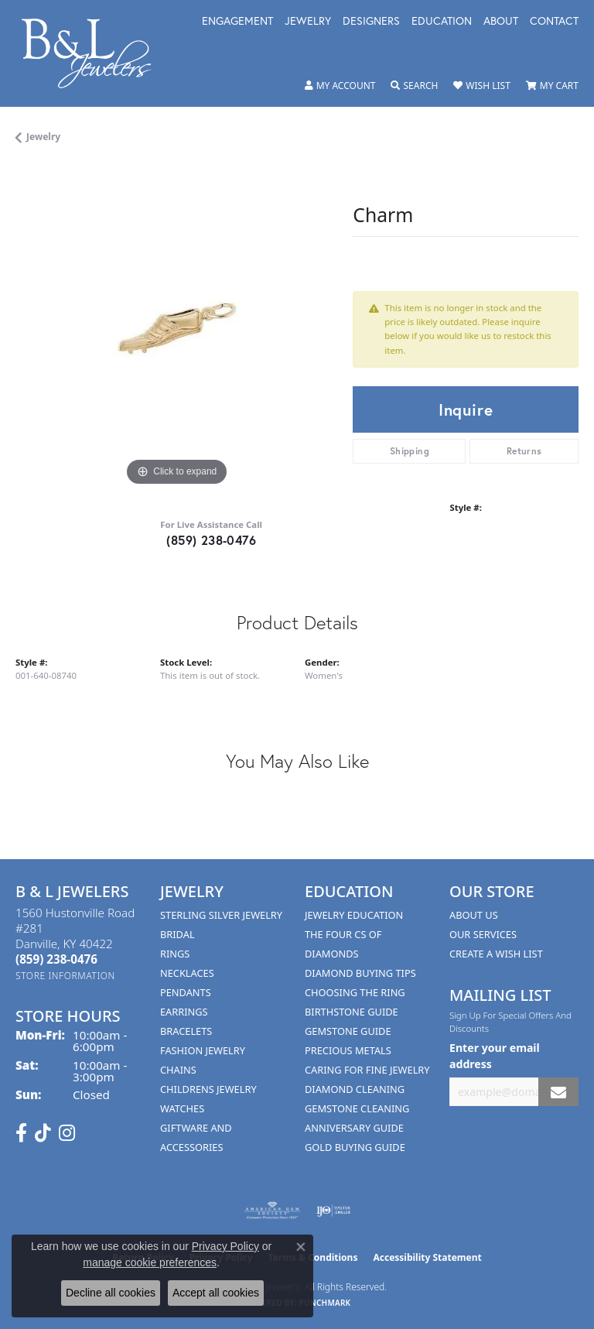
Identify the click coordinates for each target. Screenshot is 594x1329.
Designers (371, 21)
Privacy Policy (225, 1246)
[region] (176, 329)
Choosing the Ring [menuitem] (355, 992)
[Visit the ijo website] (333, 1210)
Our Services (483, 934)
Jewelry (308, 21)
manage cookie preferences (150, 1262)
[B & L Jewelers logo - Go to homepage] (94, 53)
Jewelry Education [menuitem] (354, 915)
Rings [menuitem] (174, 954)
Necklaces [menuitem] (187, 973)
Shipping (409, 451)
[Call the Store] (56, 959)
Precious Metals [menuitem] (348, 1050)
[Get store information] (65, 975)
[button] (340, 86)
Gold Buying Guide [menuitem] (355, 1147)
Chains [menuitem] (178, 1070)
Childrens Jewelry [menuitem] (208, 1089)
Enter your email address (494, 1055)
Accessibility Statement (427, 1257)
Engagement (237, 21)
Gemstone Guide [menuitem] (348, 1031)
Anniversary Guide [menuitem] (354, 1128)
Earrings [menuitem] (184, 1012)
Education (441, 21)
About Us (473, 915)
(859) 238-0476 (211, 540)
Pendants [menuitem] (185, 992)
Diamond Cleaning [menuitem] (355, 1089)
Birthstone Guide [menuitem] (351, 1012)
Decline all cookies (110, 1292)
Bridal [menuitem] (177, 934)
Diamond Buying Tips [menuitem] (360, 973)
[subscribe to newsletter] (558, 1091)
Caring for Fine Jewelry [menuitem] (367, 1070)
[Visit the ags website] (272, 1210)
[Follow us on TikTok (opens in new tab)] (43, 1133)
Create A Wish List (496, 954)
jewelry (43, 136)
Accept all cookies (215, 1292)
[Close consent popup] (301, 1247)
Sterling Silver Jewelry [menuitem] (221, 915)
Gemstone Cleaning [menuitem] (357, 1108)
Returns (524, 451)
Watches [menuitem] (182, 1108)
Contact (554, 21)
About (500, 21)
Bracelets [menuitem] (186, 1031)
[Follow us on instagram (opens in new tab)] (67, 1133)
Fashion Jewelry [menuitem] (202, 1050)
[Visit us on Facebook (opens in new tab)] (21, 1133)
